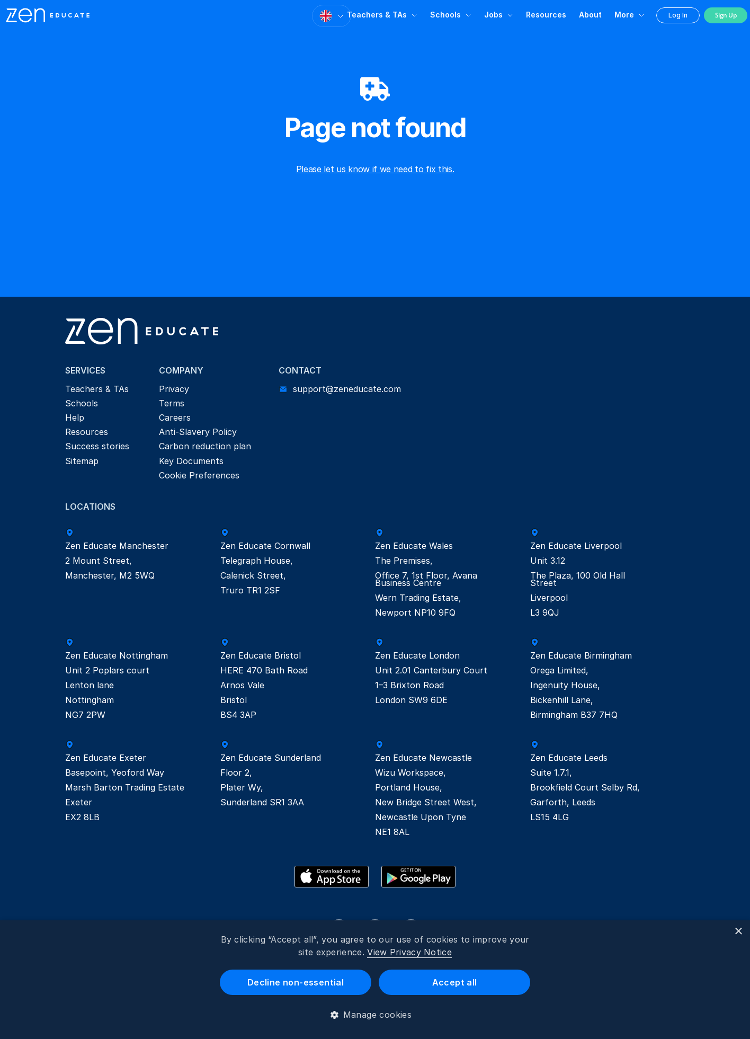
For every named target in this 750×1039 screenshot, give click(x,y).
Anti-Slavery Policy (198, 432)
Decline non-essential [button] (295, 982)
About (590, 14)
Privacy (174, 389)
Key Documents (191, 461)
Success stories (97, 446)
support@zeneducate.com (347, 389)
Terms (171, 403)
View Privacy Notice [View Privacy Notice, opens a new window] (409, 952)
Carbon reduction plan (205, 446)
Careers (175, 417)
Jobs (493, 14)
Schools (445, 14)
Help (74, 417)
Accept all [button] (454, 982)
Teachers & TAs (377, 14)
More (624, 14)
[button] (375, 1014)
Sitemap (82, 461)
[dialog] (375, 979)
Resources (546, 14)
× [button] (738, 932)
